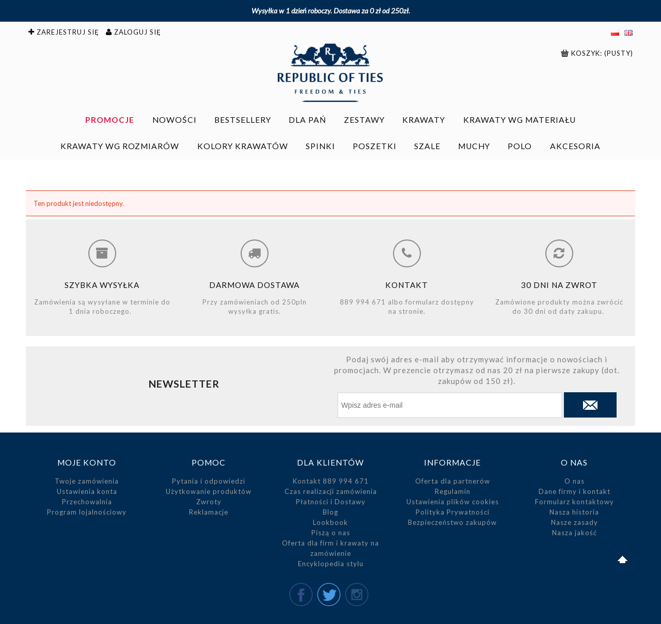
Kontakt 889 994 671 (331, 481)
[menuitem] (110, 120)
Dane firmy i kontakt (574, 491)
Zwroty (209, 502)
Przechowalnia (87, 502)
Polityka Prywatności (453, 512)
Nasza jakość (574, 533)
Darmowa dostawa (254, 285)
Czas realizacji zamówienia (331, 491)
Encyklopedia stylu (331, 563)
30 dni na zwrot (559, 285)
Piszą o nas (330, 533)
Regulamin (452, 491)
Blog (330, 512)
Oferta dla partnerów (452, 481)
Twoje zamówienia (87, 481)
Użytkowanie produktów (208, 491)
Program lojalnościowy (87, 512)
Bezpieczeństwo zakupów (452, 522)
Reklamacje (208, 512)
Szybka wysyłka (102, 285)
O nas (574, 481)
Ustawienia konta (87, 491)
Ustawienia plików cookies (452, 502)
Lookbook (330, 522)
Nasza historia (574, 512)
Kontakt (406, 285)
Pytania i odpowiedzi (208, 481)
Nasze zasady (574, 522)
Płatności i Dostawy (331, 502)
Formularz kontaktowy (574, 502)
